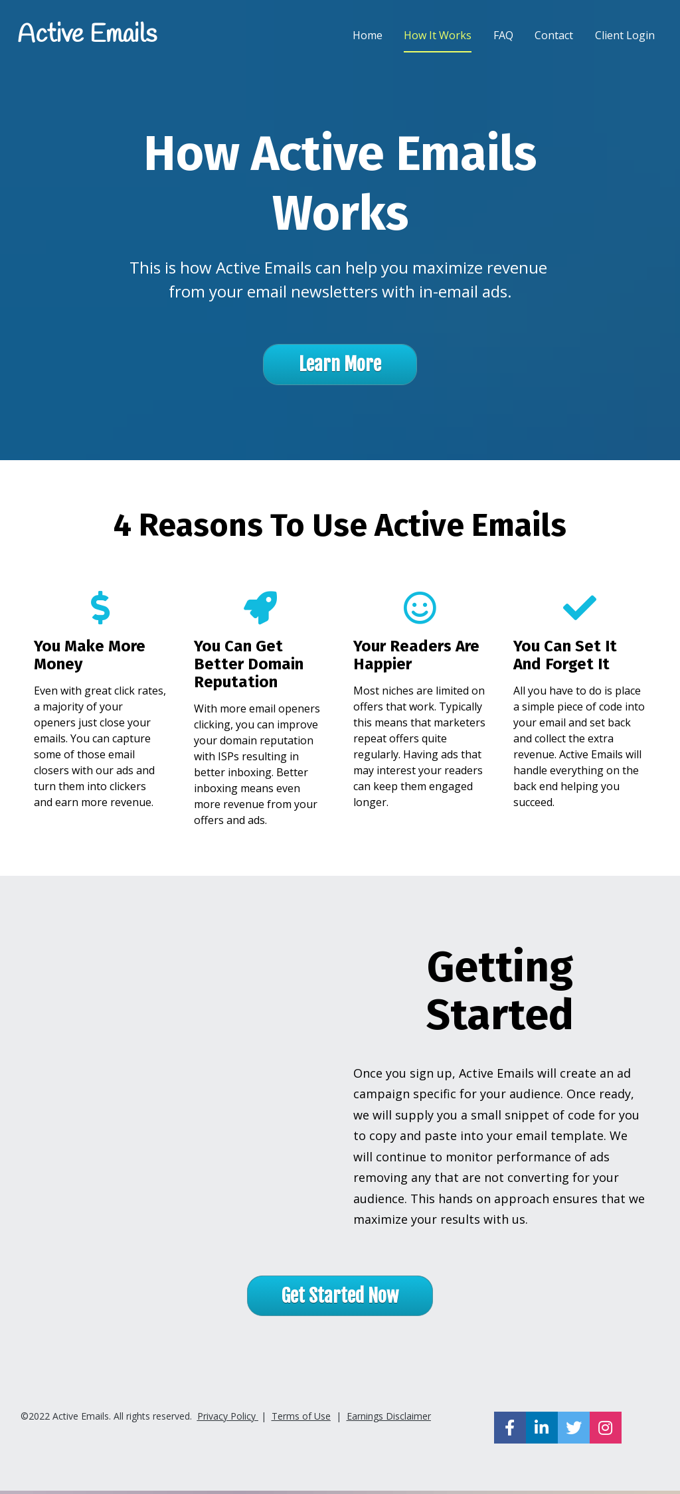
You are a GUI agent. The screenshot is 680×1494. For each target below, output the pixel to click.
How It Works (437, 36)
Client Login (625, 36)
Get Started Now (340, 1298)
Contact (554, 36)
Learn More (340, 367)
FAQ (503, 36)
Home (367, 36)
